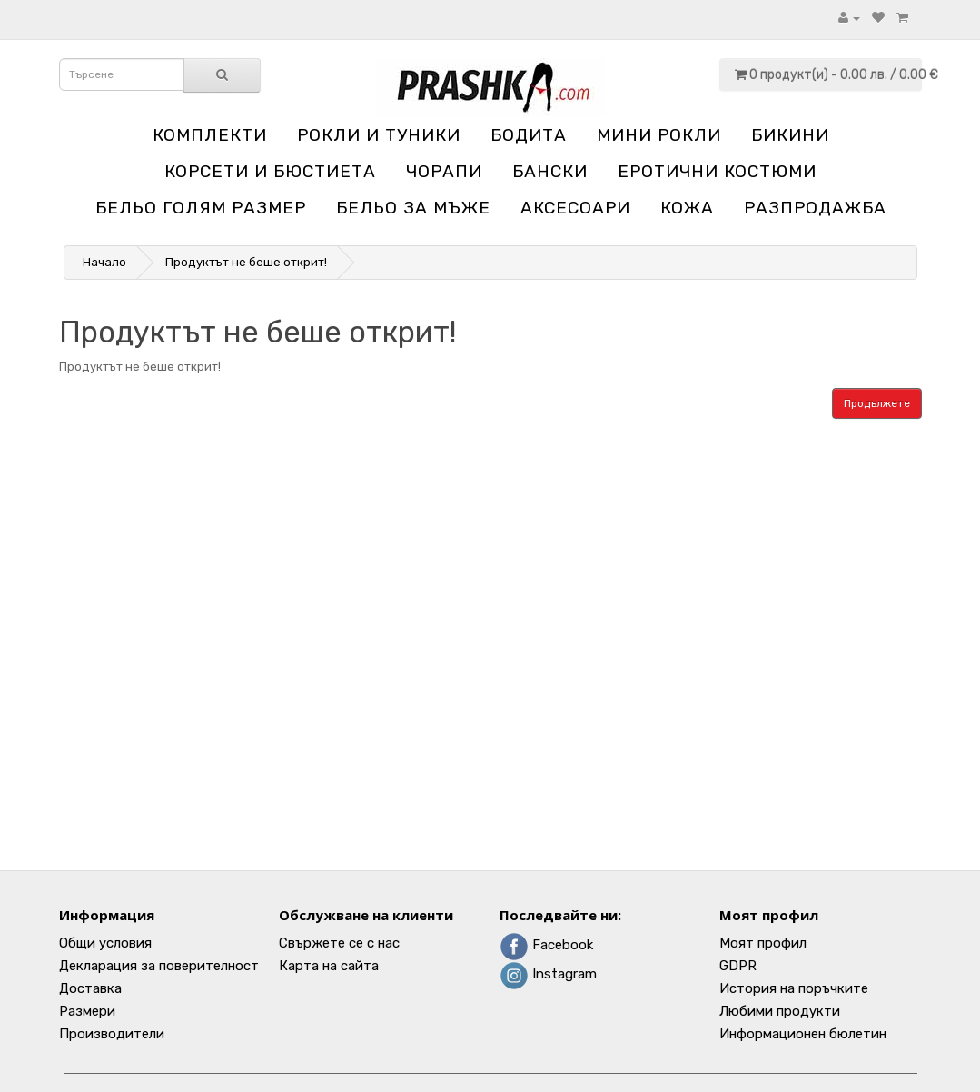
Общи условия (105, 943)
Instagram (548, 974)
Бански (550, 171)
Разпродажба (815, 207)
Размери (87, 1011)
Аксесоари (575, 207)
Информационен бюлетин (802, 1034)
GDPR (738, 966)
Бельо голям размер (200, 207)
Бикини (790, 134)
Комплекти (210, 134)
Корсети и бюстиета (270, 171)
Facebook (546, 945)
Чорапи (444, 171)
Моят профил (763, 943)
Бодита (528, 134)
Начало (104, 262)
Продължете (877, 403)
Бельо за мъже (413, 207)
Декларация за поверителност (159, 966)
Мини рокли (659, 134)
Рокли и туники (378, 134)
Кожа (687, 207)
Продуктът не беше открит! (246, 262)
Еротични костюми (717, 171)
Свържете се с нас (339, 943)
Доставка (90, 988)
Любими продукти (779, 1011)
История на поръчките (793, 988)
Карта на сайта (329, 966)
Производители (111, 1034)
